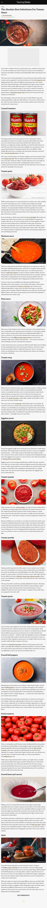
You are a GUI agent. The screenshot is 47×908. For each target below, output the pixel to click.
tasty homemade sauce (11, 153)
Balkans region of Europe (10, 867)
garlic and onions (14, 398)
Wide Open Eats (35, 824)
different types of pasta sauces (22, 337)
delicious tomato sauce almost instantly (28, 576)
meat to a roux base (24, 286)
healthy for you (8, 756)
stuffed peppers (9, 687)
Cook (2, 6)
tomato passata (20, 507)
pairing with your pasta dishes (12, 459)
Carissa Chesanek (7, 15)
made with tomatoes (12, 272)
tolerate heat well (9, 158)
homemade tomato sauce (17, 92)
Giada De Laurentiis (15, 644)
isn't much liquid (31, 217)
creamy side (18, 403)
